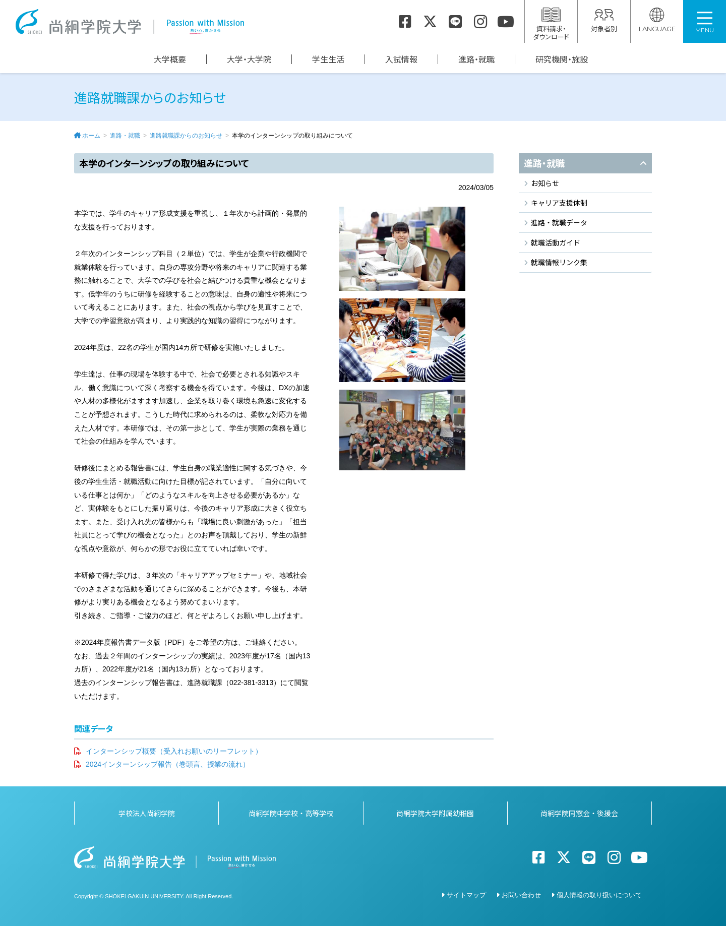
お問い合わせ (521, 895)
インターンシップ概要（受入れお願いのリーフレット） (174, 751)
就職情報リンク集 (559, 262)
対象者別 (604, 20)
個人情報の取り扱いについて (599, 895)
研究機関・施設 (561, 59)
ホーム (91, 135)
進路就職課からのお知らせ (186, 135)
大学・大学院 (249, 59)
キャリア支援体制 (559, 203)
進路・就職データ (559, 222)
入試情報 (401, 59)
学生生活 (328, 59)
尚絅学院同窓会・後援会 (579, 813)
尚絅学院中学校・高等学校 (291, 813)
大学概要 (170, 59)
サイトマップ (466, 895)
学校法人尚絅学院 (146, 813)
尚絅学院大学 (129, 21)
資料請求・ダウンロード (551, 24)
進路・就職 (476, 59)
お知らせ (545, 183)
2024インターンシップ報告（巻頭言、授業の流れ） (168, 764)
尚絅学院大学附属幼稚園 (435, 813)
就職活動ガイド (555, 242)
